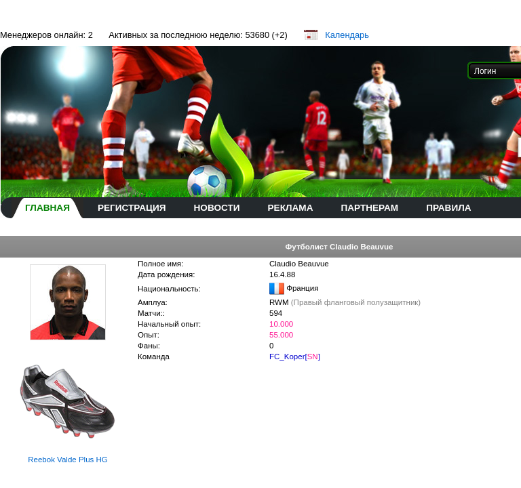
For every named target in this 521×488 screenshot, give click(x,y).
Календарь (347, 35)
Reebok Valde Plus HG (68, 459)
